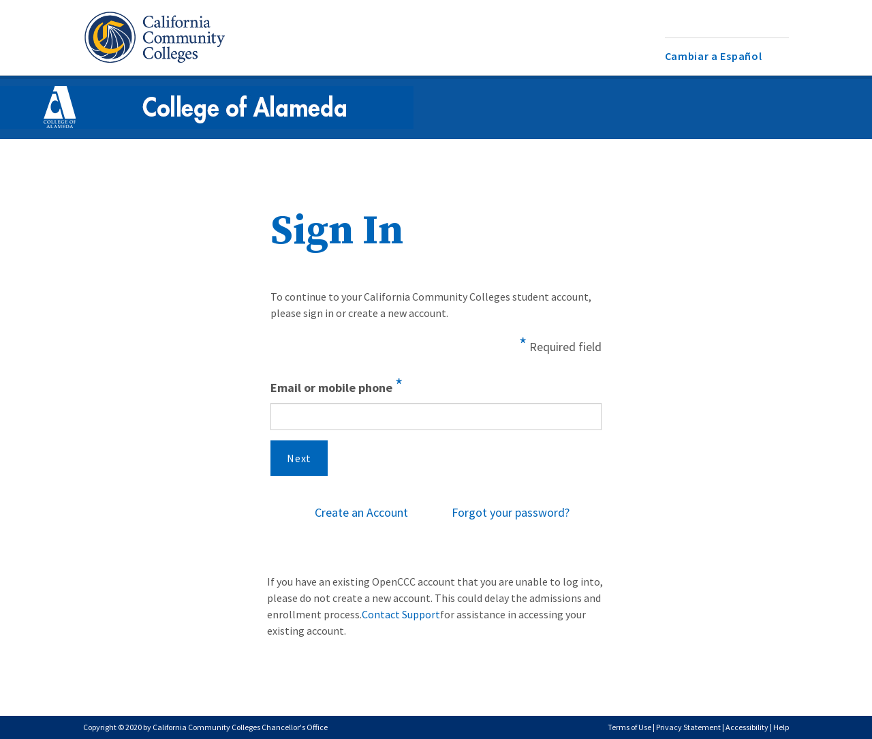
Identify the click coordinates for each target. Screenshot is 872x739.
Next (299, 458)
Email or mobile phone (336, 385)
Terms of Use (629, 727)
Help (781, 727)
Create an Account (361, 512)
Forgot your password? (511, 512)
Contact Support (401, 614)
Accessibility (747, 727)
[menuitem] (727, 56)
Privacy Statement (688, 727)
